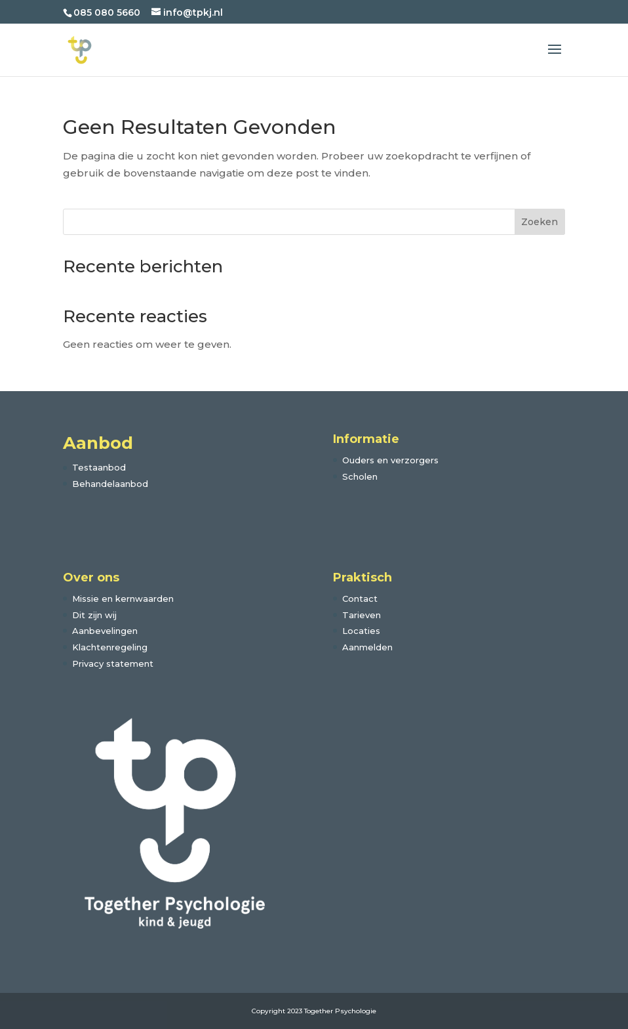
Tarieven (361, 615)
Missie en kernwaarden (123, 598)
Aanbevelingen (105, 630)
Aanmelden (367, 647)
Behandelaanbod (110, 483)
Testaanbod (99, 467)
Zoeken (539, 222)
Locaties (361, 630)
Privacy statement (112, 663)
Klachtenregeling (109, 647)
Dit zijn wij (94, 615)
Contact (360, 598)
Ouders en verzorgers (390, 460)
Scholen (360, 476)
